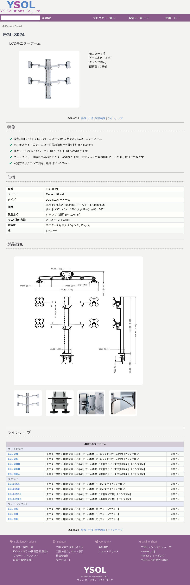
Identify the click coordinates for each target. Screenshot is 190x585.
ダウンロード (63, 559)
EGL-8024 (14, 474)
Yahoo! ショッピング (153, 555)
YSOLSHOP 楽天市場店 (154, 559)
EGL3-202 (14, 489)
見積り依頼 (62, 555)
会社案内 (103, 547)
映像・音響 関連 (22, 559)
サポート (172, 18)
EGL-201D (14, 463)
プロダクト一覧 (104, 18)
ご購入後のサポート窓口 (70, 551)
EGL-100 (13, 508)
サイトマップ (106, 580)
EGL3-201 (14, 483)
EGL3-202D (14, 499)
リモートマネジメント (25, 555)
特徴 (83, 118)
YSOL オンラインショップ (156, 547)
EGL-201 (13, 453)
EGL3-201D (14, 494)
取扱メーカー (139, 18)
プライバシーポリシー (87, 580)
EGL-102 (13, 519)
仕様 (90, 118)
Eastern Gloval (13, 26)
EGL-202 (13, 458)
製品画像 (100, 118)
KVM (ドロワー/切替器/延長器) (30, 551)
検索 (46, 18)
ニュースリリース (108, 551)
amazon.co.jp (148, 551)
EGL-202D (14, 469)
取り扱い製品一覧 (23, 547)
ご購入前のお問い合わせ (70, 547)
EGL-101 (13, 514)
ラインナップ (115, 118)
